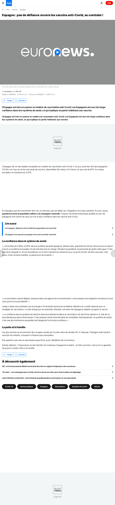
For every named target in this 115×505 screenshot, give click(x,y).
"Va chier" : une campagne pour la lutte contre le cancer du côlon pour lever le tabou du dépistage (41, 372)
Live (109, 3)
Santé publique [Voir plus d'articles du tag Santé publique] (26, 386)
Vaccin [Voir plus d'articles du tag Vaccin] (97, 386)
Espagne (23, 9)
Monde (14, 9)
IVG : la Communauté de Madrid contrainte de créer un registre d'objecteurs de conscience (38, 366)
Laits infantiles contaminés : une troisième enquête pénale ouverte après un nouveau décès (39, 378)
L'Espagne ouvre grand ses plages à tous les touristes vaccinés (30, 234)
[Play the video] (57, 52)
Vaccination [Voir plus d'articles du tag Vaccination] (60, 386)
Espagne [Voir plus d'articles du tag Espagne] (44, 386)
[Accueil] (2, 9)
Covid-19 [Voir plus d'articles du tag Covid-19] (9, 386)
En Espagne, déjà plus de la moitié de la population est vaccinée (30, 228)
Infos (8, 9)
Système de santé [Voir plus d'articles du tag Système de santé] (79, 386)
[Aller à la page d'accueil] (9, 3)
